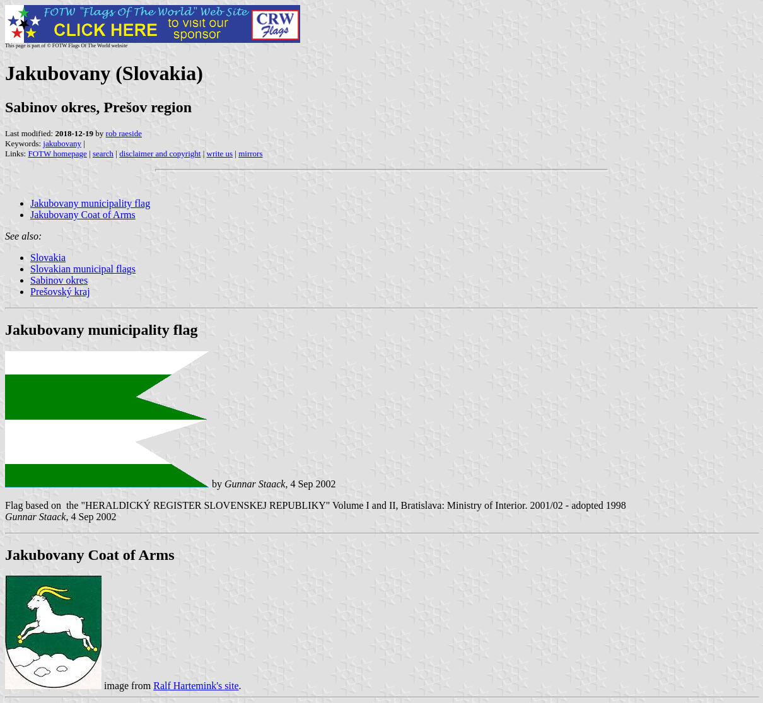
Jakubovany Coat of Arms (83, 214)
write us (220, 153)
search (103, 153)
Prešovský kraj (60, 291)
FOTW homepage (57, 153)
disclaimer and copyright (160, 153)
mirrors (250, 153)
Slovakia (48, 257)
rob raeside (124, 133)
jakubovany (62, 143)
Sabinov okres (59, 280)
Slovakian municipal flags (83, 269)
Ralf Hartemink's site (195, 685)
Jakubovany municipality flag (90, 203)
